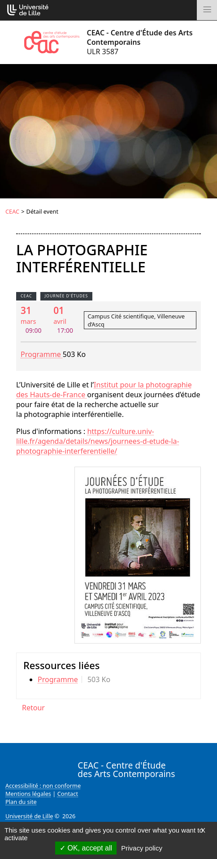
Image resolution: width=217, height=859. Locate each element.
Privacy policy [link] (141, 848)
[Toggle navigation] (207, 10)
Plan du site (21, 802)
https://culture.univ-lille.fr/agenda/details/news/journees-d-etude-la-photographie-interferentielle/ (97, 441)
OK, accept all (86, 848)
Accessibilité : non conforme (43, 786)
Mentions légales (28, 794)
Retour (33, 708)
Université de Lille (29, 816)
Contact (67, 794)
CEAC (12, 211)
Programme (42, 354)
